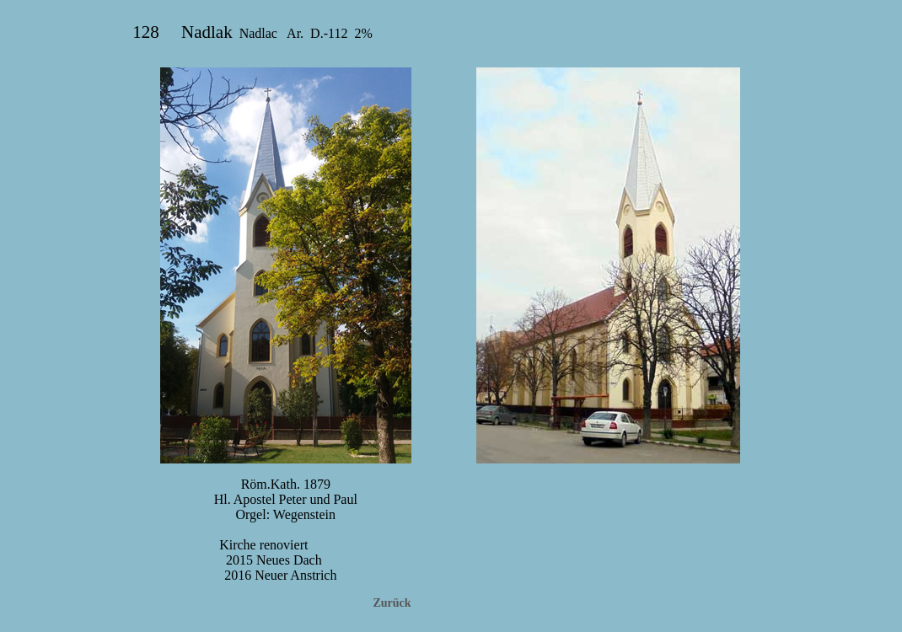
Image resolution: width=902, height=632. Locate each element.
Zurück (392, 603)
